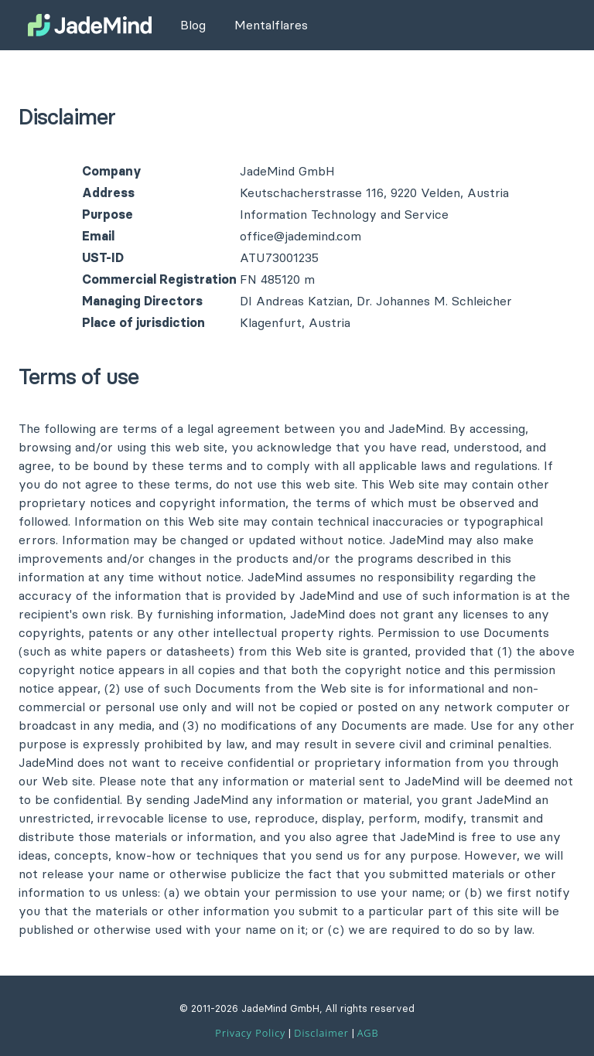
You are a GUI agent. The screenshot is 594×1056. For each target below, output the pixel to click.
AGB (368, 1033)
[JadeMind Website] (89, 25)
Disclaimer (321, 1033)
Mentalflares (271, 24)
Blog (193, 24)
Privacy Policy (250, 1033)
